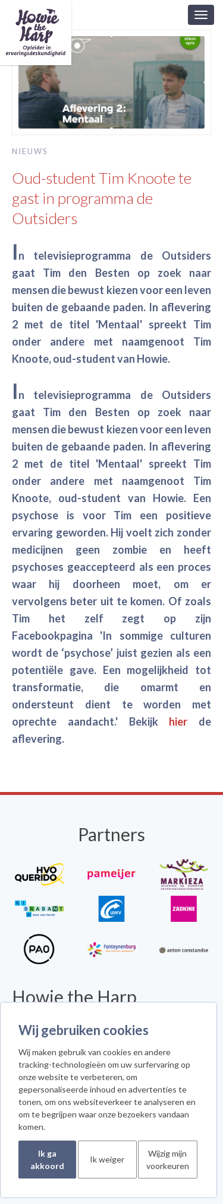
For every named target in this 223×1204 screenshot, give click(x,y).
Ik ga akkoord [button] (47, 1159)
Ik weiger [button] (107, 1159)
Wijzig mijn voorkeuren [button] (167, 1159)
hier (178, 721)
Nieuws (30, 151)
